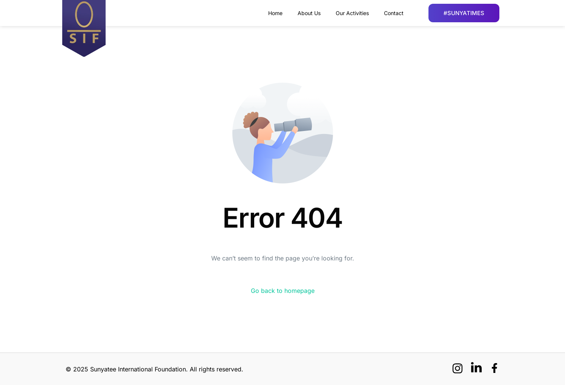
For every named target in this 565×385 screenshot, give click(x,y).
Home (275, 13)
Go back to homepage (283, 290)
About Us (309, 13)
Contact (394, 13)
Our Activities (352, 13)
